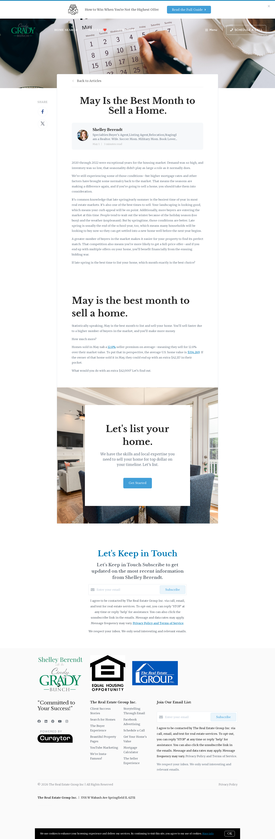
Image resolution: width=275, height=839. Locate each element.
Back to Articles (89, 81)
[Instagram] (66, 721)
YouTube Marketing (104, 747)
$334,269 (193, 352)
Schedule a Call (134, 730)
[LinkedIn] (46, 721)
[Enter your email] (127, 589)
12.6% (112, 347)
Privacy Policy (228, 784)
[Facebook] (39, 721)
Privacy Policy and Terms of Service (158, 623)
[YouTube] (60, 721)
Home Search (66, 29)
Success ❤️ (97, 29)
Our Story (126, 29)
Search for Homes (102, 719)
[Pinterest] (52, 721)
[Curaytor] (55, 742)
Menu (211, 30)
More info (208, 833)
